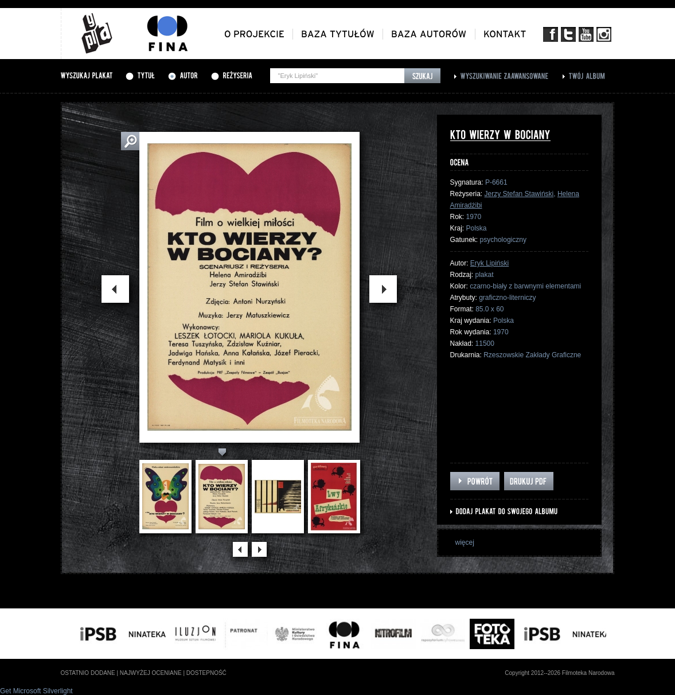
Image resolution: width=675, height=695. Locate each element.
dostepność (206, 673)
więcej (464, 542)
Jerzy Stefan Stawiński (519, 194)
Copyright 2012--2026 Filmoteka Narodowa (559, 673)
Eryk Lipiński (489, 263)
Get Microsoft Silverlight (36, 691)
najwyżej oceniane (151, 673)
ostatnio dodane (88, 673)
